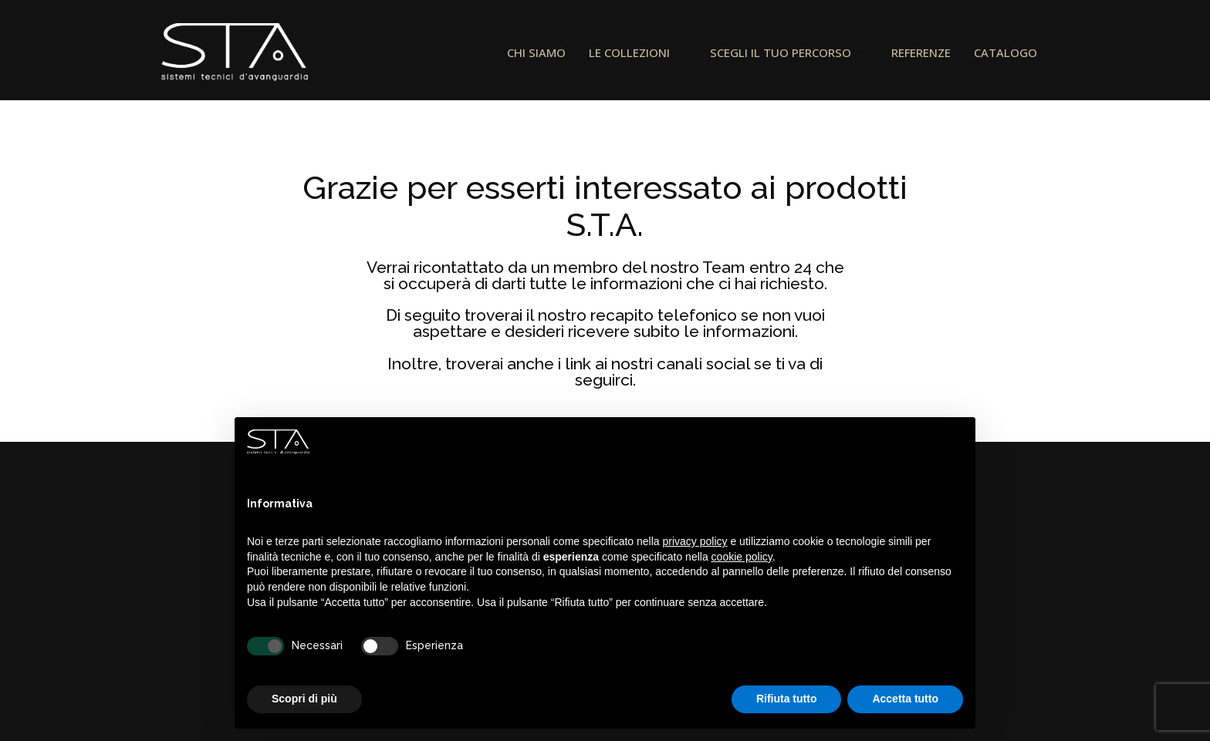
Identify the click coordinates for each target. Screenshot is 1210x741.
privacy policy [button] (695, 541)
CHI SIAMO (536, 52)
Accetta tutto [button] (905, 698)
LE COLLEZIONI (638, 52)
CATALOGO (1005, 52)
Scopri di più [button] (304, 698)
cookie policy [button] (741, 557)
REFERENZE (921, 52)
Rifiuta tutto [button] (786, 698)
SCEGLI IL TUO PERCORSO (789, 52)
